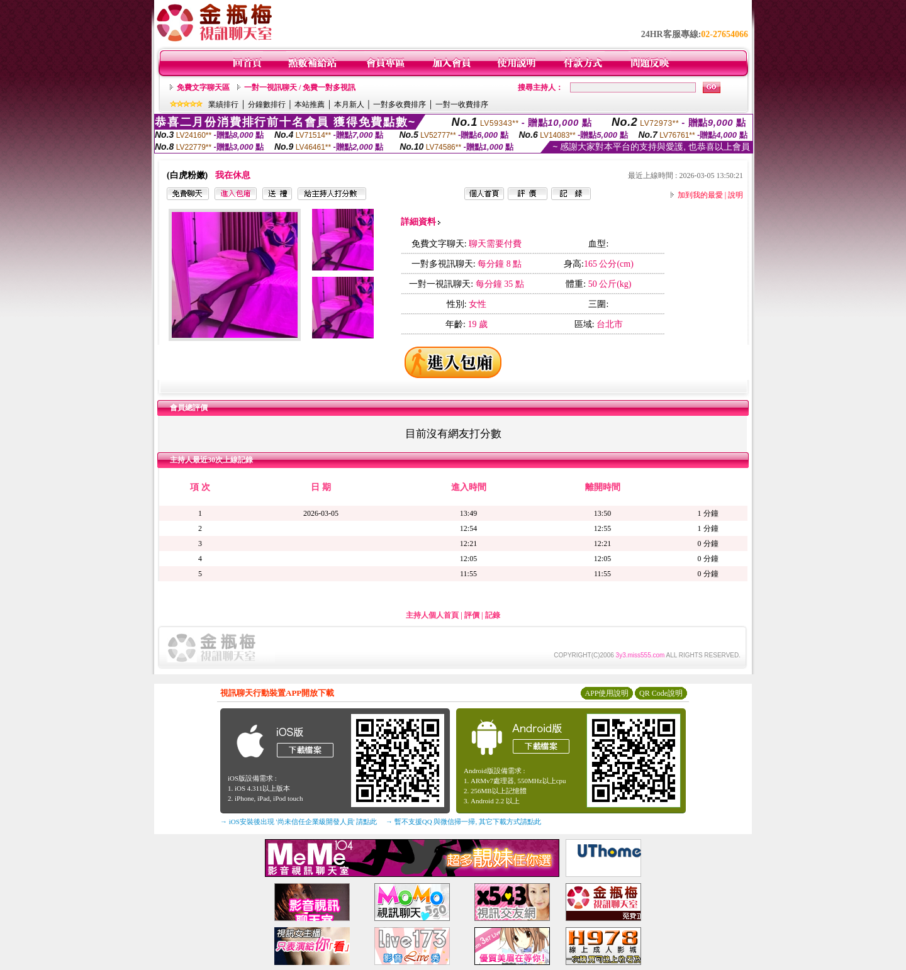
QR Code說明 (661, 693)
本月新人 (349, 104)
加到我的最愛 (700, 195)
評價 (471, 615)
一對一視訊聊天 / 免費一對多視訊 (299, 87)
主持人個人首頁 (432, 615)
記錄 (492, 615)
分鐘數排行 (267, 104)
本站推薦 (309, 104)
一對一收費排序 (461, 104)
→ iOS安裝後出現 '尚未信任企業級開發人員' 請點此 (298, 821)
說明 (735, 195)
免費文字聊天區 (203, 87)
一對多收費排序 (399, 104)
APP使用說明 (606, 693)
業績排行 (223, 104)
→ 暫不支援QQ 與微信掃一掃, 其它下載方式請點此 (463, 821)
